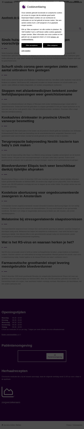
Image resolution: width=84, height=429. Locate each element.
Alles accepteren (32, 45)
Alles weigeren (52, 45)
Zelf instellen (25, 51)
